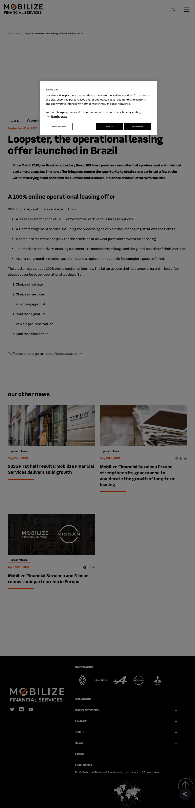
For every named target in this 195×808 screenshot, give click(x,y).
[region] (98, 108)
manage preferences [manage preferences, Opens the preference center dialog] (59, 126)
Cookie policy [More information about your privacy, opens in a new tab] (59, 116)
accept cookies (137, 126)
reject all (109, 126)
